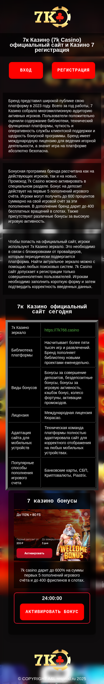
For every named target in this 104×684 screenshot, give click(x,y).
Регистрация (73, 70)
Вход (26, 70)
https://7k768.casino (61, 330)
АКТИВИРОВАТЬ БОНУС (52, 612)
